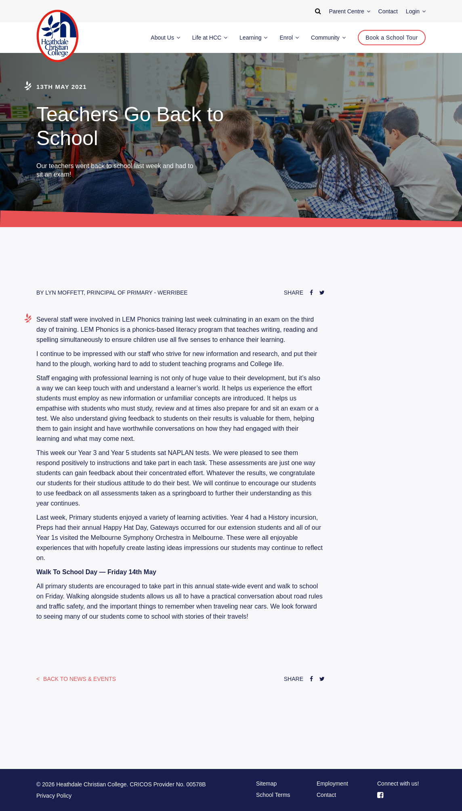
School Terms (273, 795)
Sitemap (266, 783)
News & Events (79, 679)
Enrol (289, 37)
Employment (332, 783)
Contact (326, 795)
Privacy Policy (53, 795)
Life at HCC (209, 37)
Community (328, 37)
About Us (165, 37)
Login (416, 11)
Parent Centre (349, 11)
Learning (253, 37)
